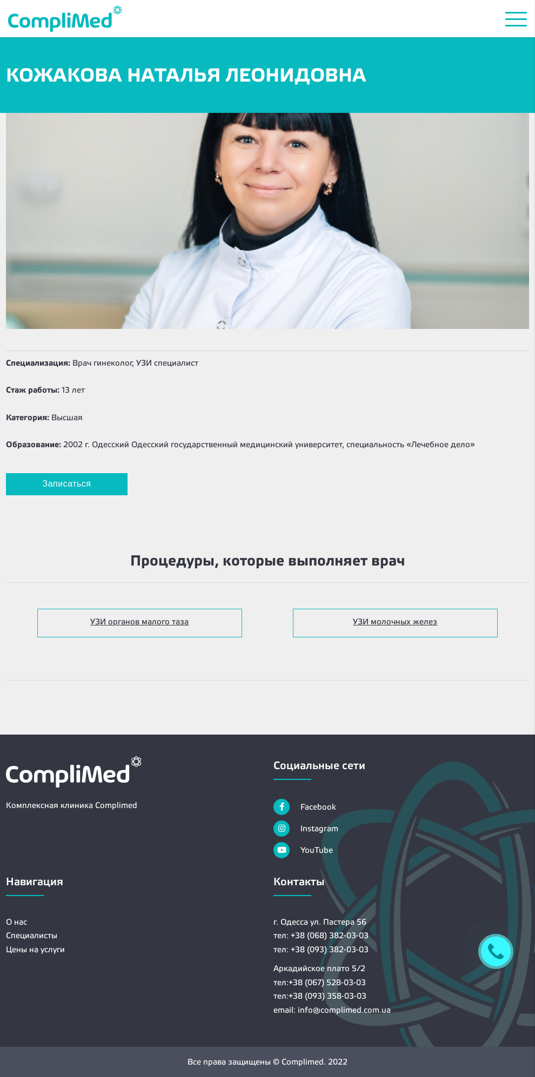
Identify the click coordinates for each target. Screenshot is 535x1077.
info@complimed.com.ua (344, 1009)
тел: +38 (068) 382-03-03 (321, 935)
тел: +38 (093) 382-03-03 (321, 949)
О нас (16, 921)
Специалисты (31, 935)
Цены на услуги (35, 949)
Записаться (67, 483)
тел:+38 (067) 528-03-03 (319, 982)
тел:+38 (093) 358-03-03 (319, 995)
